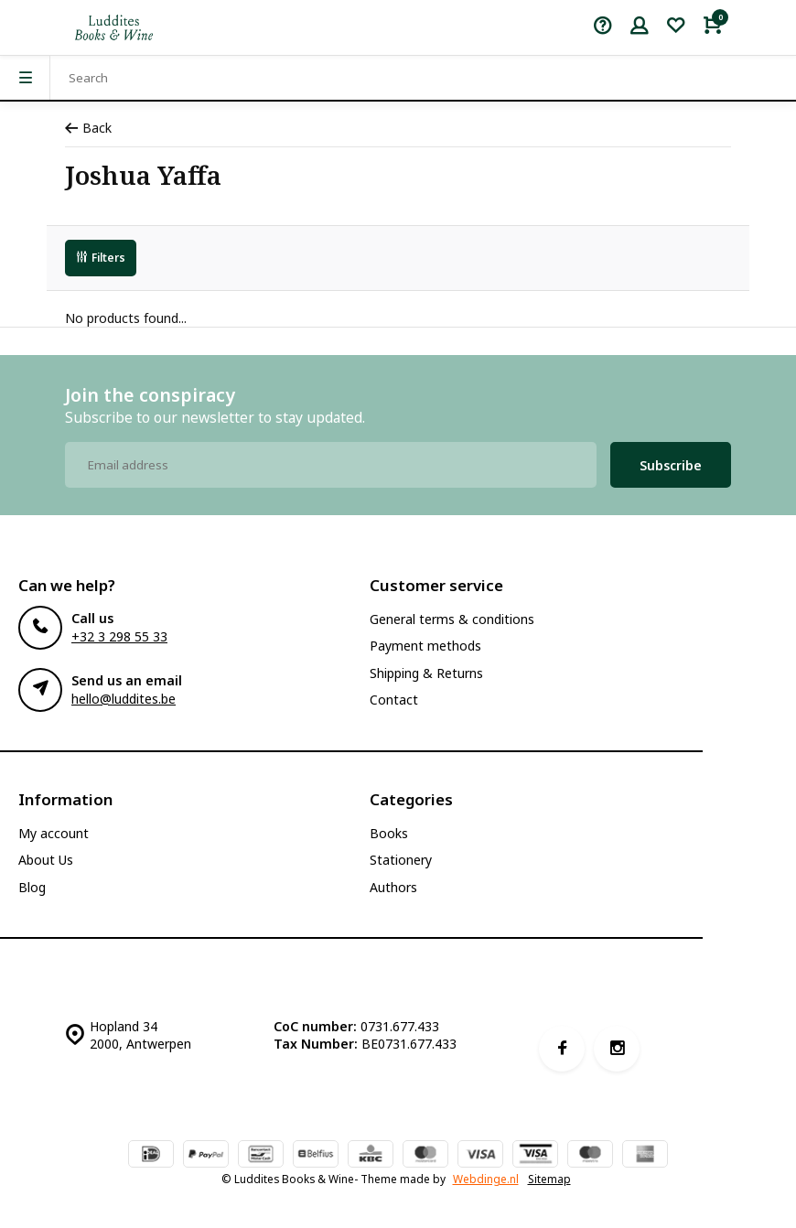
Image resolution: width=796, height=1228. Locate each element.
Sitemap (549, 1178)
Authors (393, 887)
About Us (45, 859)
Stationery (401, 859)
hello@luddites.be (123, 698)
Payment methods (425, 645)
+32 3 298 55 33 (119, 636)
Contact (394, 699)
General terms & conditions (452, 619)
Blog (32, 887)
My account (53, 833)
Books (389, 833)
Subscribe (671, 465)
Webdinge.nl (486, 1178)
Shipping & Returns (426, 673)
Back (88, 127)
